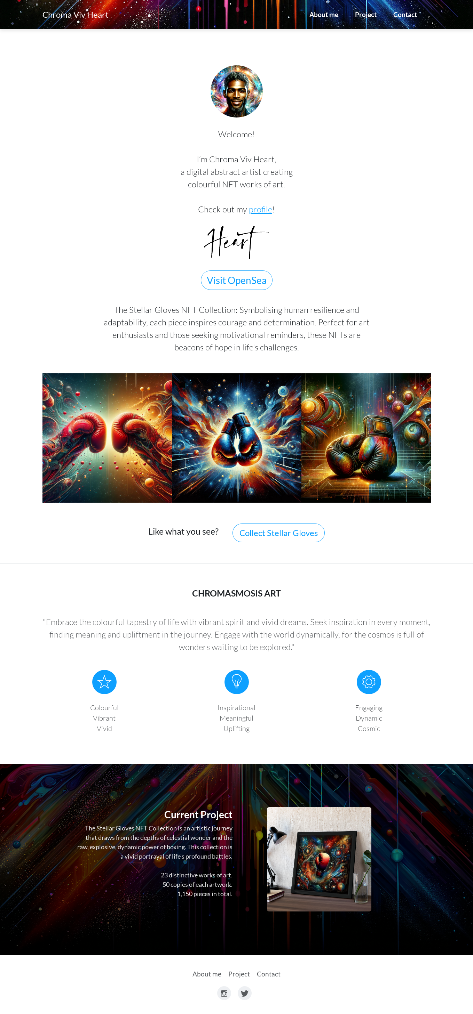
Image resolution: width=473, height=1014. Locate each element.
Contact (405, 14)
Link (319, 859)
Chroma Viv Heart (75, 14)
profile (260, 209)
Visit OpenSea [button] (237, 280)
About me (323, 14)
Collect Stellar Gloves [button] (278, 533)
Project (366, 14)
